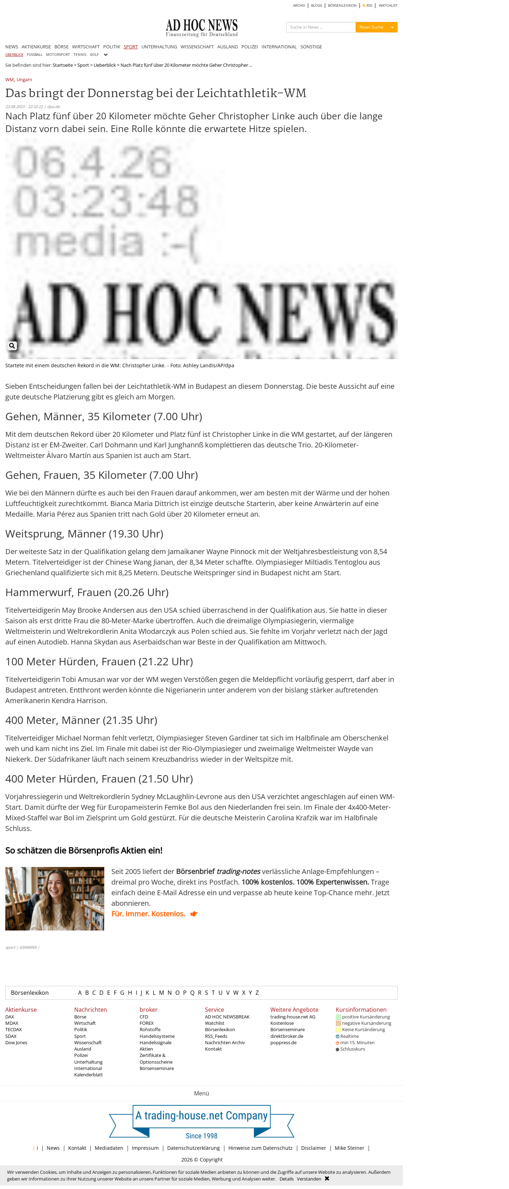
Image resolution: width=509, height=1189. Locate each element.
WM (9, 80)
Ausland (82, 1049)
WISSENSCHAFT (197, 46)
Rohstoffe (150, 1029)
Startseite (63, 65)
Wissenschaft (88, 1042)
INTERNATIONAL (279, 46)
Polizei (81, 1055)
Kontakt (213, 1049)
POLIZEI (249, 46)
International (88, 1068)
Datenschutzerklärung (193, 1148)
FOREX (147, 1023)
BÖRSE (61, 46)
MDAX (11, 1023)
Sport (83, 65)
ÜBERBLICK (14, 54)
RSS (367, 5)
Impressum (145, 1148)
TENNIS (80, 54)
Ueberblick (105, 65)
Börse (80, 1016)
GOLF (94, 54)
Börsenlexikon (30, 993)
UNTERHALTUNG (159, 46)
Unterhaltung (88, 1062)
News (53, 1148)
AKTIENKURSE (36, 46)
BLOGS (316, 5)
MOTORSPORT (58, 54)
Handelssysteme (157, 1036)
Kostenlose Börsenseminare (287, 1026)
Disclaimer (313, 1148)
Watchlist (214, 1023)
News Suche (371, 27)
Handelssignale (155, 1042)
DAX (9, 1016)
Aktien (146, 1049)
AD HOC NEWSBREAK (227, 1016)
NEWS (11, 46)
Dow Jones (16, 1042)
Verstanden (309, 1179)
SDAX (11, 1036)
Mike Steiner (349, 1148)
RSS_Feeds (216, 1036)
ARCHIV (299, 5)
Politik (80, 1029)
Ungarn (24, 80)
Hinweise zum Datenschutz (260, 1148)
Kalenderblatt (88, 1074)
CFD (144, 1016)
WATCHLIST (388, 5)
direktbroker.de (286, 1036)
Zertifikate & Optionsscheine (156, 1058)
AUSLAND (227, 46)
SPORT (131, 46)
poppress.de (283, 1042)
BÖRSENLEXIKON (342, 5)
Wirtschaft (85, 1023)
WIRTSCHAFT (86, 46)
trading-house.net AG (292, 1016)
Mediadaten (109, 1148)
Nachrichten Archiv (225, 1042)
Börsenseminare (157, 1068)
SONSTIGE (311, 46)
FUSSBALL (34, 54)
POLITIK (111, 46)
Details (287, 1179)
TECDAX (13, 1029)
